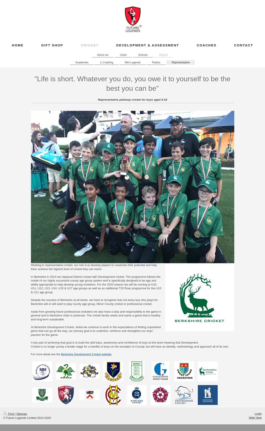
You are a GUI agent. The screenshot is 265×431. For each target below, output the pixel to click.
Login (258, 413)
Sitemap (21, 414)
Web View (255, 417)
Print (9, 414)
